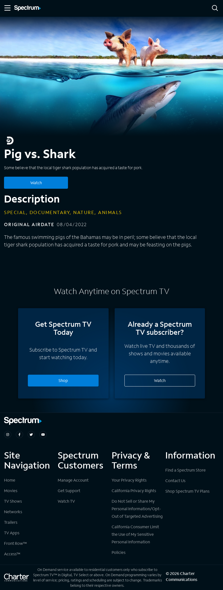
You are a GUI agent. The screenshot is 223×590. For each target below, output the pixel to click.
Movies (10, 490)
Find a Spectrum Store (185, 470)
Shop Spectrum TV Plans (187, 491)
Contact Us (175, 480)
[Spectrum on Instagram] (7, 434)
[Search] (215, 8)
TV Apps (11, 532)
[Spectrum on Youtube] (43, 434)
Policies (118, 552)
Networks (13, 511)
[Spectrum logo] (27, 8)
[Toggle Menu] (7, 8)
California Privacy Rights (134, 490)
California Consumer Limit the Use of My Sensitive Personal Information (135, 534)
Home (9, 480)
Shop (63, 380)
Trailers (10, 522)
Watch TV (66, 501)
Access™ (12, 553)
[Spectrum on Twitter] (31, 434)
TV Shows (13, 501)
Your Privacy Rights (129, 480)
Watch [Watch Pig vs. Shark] (36, 182)
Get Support (69, 490)
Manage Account (73, 480)
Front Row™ (15, 543)
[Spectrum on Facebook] (19, 434)
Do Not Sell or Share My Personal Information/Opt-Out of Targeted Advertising (137, 508)
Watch (160, 380)
